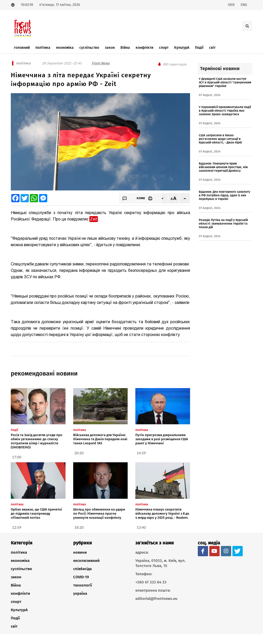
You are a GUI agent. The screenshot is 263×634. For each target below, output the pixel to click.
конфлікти (20, 593)
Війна (16, 585)
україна (80, 593)
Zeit (93, 219)
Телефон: (143, 574)
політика (19, 552)
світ (14, 626)
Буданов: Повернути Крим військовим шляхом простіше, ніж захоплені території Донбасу (223, 167)
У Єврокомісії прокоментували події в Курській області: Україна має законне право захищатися (225, 110)
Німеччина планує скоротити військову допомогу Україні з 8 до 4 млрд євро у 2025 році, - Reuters (162, 513)
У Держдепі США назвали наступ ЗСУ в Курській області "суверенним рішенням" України (225, 82)
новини (80, 552)
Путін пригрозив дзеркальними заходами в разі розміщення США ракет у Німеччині (161, 439)
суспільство (21, 568)
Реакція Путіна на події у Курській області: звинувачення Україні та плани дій (223, 223)
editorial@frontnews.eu (156, 598)
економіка (20, 560)
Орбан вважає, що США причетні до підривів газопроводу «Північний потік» (36, 513)
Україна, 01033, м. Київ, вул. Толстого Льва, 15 (160, 563)
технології (82, 585)
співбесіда (82, 568)
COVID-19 (81, 577)
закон (16, 577)
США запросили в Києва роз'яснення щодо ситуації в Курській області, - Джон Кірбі (220, 138)
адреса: (142, 552)
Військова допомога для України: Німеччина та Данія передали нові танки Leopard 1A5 (100, 439)
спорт (16, 601)
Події (15, 618)
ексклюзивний (86, 560)
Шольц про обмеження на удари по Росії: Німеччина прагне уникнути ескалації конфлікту (99, 513)
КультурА (19, 610)
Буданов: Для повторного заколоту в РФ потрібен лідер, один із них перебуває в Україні (224, 195)
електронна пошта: (153, 590)
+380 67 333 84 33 (150, 582)
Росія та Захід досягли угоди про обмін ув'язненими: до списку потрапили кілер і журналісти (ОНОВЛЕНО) (36, 441)
